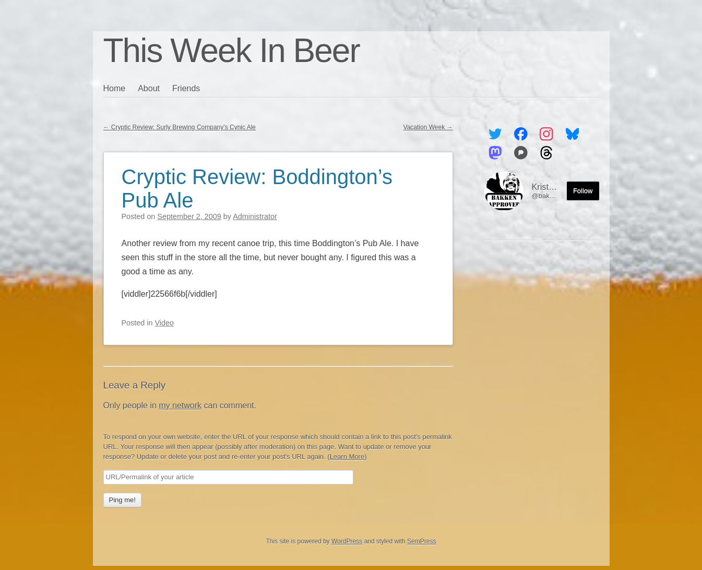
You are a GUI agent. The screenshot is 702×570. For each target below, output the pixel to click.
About (149, 88)
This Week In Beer (231, 50)
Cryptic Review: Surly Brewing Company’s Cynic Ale (179, 127)
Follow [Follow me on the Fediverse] (583, 191)
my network (180, 405)
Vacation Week (428, 127)
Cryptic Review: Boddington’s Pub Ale (257, 188)
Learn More (347, 456)
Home (114, 88)
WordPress (346, 541)
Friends (186, 88)
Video (164, 323)
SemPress (421, 541)
